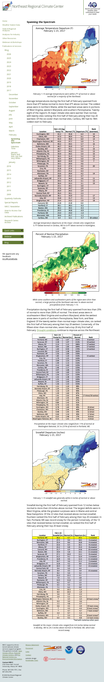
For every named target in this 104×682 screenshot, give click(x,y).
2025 (9, 58)
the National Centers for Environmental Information (12, 657)
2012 (9, 182)
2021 (9, 74)
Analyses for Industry (11, 34)
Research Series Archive (11, 222)
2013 (9, 178)
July (10, 115)
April (11, 127)
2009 (9, 195)
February (12, 135)
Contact (28, 655)
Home (4, 21)
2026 (9, 54)
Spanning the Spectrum (15, 141)
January (12, 162)
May (11, 123)
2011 (9, 186)
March (11, 131)
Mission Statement (32, 645)
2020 (9, 78)
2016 (9, 166)
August (12, 111)
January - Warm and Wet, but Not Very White (16, 155)
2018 (9, 86)
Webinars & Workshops (12, 42)
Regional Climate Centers (11, 654)
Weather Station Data (11, 25)
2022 (9, 70)
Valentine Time (15, 148)
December (13, 95)
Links (27, 652)
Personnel (29, 648)
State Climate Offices (12, 652)
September (13, 107)
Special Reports (11, 203)
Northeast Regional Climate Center (32, 10)
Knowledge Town (32, 660)
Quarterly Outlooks (13, 199)
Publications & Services (11, 46)
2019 (9, 82)
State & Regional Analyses (9, 29)
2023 (9, 66)
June (11, 119)
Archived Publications (14, 217)
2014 (9, 174)
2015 (9, 170)
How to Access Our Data (13, 212)
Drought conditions (47, 330)
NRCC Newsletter (12, 207)
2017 (9, 90)
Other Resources (9, 38)
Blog (7, 50)
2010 (9, 190)
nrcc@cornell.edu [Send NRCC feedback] (9, 259)
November (13, 99)
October (12, 103)
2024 (9, 62)
